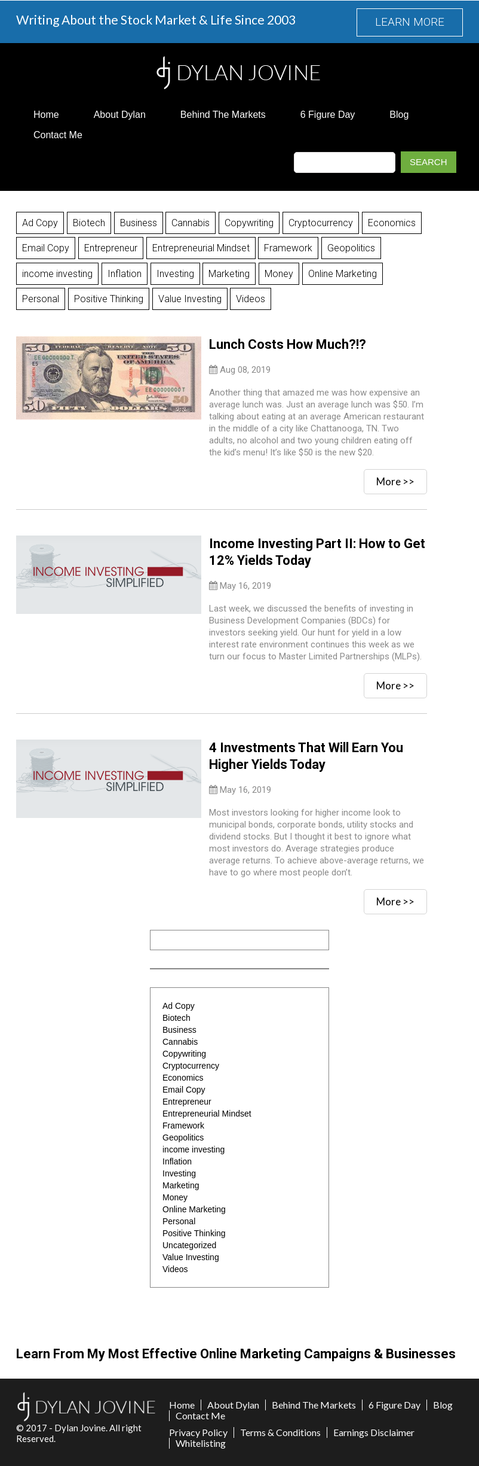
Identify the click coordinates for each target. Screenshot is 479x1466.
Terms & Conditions (280, 1432)
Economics (392, 223)
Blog (399, 115)
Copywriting (249, 223)
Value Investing (190, 298)
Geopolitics (352, 248)
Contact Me (57, 135)
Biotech (89, 223)
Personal (40, 298)
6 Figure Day (327, 115)
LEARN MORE (409, 22)
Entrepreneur (110, 248)
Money (279, 273)
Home (46, 115)
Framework (289, 248)
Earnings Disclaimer (373, 1432)
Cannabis (191, 223)
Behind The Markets (223, 115)
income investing (57, 273)
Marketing (229, 273)
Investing (175, 273)
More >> (395, 481)
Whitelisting (201, 1442)
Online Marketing (343, 273)
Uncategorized (189, 1244)
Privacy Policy (198, 1432)
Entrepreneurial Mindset (201, 248)
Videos (251, 298)
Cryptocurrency (321, 223)
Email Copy (45, 248)
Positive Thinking (108, 298)
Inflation (125, 273)
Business (138, 223)
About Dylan (120, 115)
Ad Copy (40, 223)
